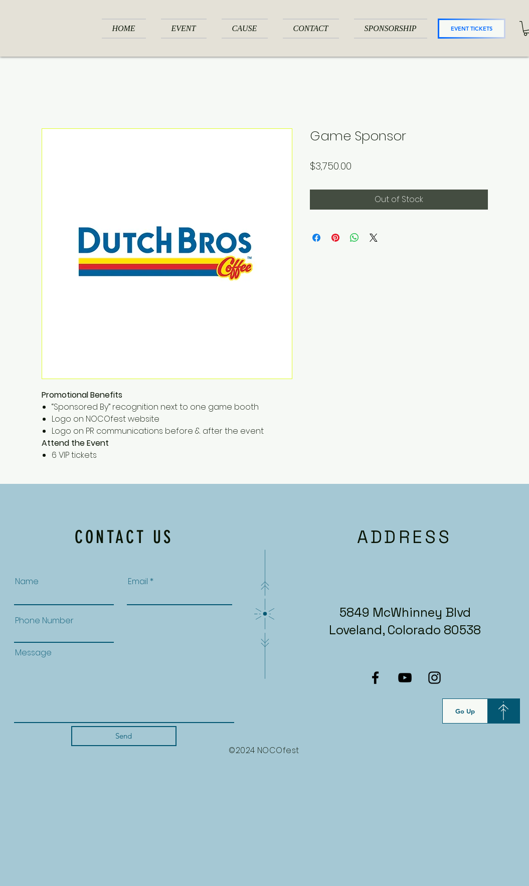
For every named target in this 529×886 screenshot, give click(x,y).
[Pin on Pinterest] (335, 238)
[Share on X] (374, 238)
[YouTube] (405, 677)
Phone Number (44, 621)
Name (27, 582)
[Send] (124, 736)
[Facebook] (375, 677)
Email (138, 582)
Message (33, 653)
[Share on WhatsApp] (354, 238)
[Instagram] (434, 677)
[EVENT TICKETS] (471, 29)
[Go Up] (465, 711)
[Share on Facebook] (316, 238)
